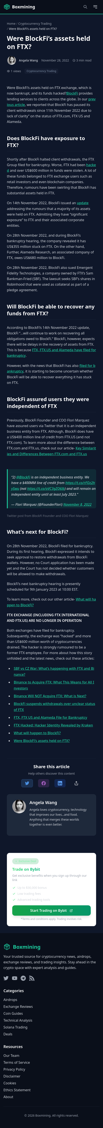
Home (11, 23)
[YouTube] (14, 978)
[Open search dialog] (85, 7)
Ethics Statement (17, 1090)
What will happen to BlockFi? (37, 733)
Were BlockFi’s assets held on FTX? (42, 740)
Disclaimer (11, 1076)
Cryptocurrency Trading (35, 23)
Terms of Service (16, 1062)
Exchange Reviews (18, 1006)
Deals (7, 1034)
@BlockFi (23, 477)
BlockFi (72, 93)
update (82, 203)
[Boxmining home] (19, 6)
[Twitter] (6, 978)
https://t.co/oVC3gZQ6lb (46, 488)
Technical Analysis (17, 1020)
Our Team (11, 1055)
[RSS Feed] (31, 978)
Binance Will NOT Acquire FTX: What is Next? (50, 696)
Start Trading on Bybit (51, 910)
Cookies (9, 1083)
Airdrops (10, 999)
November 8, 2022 (77, 504)
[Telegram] (23, 978)
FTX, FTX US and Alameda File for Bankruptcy (50, 717)
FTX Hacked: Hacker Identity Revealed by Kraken (53, 725)
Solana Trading (15, 1027)
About (8, 1096)
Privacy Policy (14, 1069)
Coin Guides (13, 1013)
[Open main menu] (95, 7)
